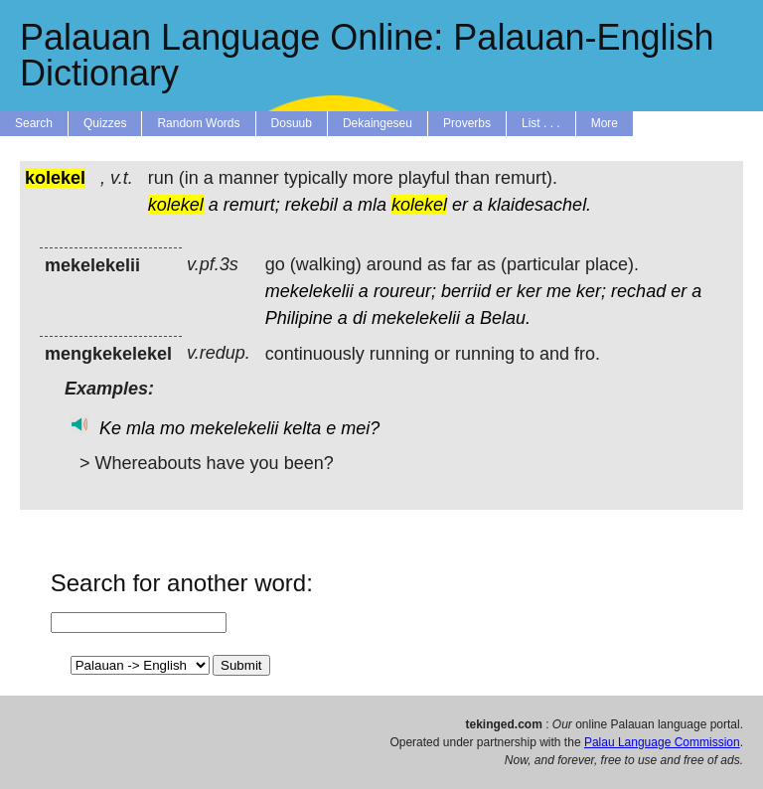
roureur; (405, 291)
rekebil (311, 205)
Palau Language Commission (662, 742)
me (558, 291)
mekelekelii (309, 291)
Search (34, 123)
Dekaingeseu (377, 123)
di (360, 318)
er (460, 205)
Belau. (505, 318)
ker (529, 291)
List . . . (541, 123)
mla (372, 205)
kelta (302, 428)
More (604, 123)
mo (172, 428)
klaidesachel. (539, 205)
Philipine (299, 318)
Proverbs (467, 123)
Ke (110, 428)
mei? (360, 428)
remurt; (252, 205)
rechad (638, 291)
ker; (591, 291)
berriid (466, 291)
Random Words (198, 123)
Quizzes (104, 123)
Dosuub (291, 123)
